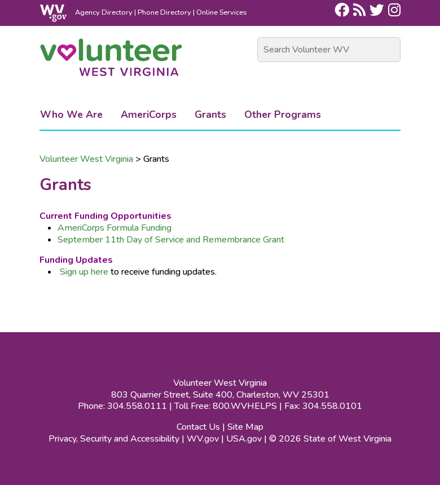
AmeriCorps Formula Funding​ (114, 228)
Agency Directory (104, 12)
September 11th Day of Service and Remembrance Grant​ (171, 239)
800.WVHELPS (245, 406)
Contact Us (198, 427)
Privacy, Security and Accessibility (114, 439)
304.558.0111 (137, 406)
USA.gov (244, 439)
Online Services (221, 12)
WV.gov (203, 439)
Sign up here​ (84, 272)
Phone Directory (164, 12)
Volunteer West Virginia (86, 159)
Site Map (245, 427)
